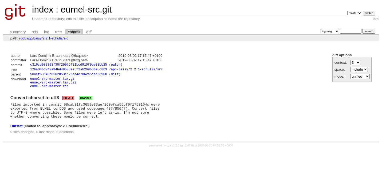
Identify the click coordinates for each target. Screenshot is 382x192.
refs (35, 32)
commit (74, 32)
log (46, 32)
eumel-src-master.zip (49, 89)
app (29, 38)
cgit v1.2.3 (173, 152)
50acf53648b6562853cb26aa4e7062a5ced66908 (68, 75)
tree (58, 32)
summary (18, 32)
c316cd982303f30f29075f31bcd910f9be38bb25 (68, 65)
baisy (37, 38)
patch (115, 65)
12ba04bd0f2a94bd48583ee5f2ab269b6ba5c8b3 (68, 70)
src (66, 38)
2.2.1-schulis (52, 38)
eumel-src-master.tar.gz (52, 80)
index (42, 9)
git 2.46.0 (187, 152)
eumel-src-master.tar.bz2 (53, 85)
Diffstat (16, 133)
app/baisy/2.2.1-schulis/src (137, 70)
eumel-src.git (86, 9)
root (22, 38)
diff (88, 32)
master (85, 102)
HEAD (68, 102)
